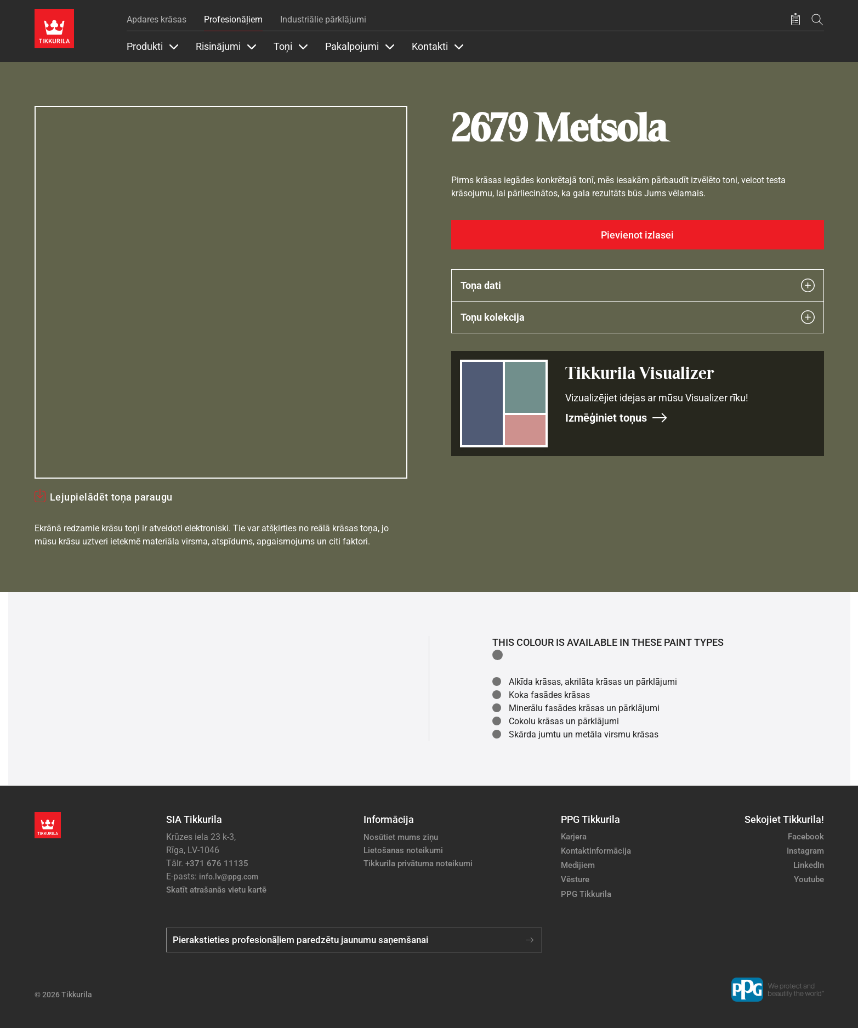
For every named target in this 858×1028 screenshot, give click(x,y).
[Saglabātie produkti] (795, 19)
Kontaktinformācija (596, 851)
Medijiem (578, 865)
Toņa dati (638, 285)
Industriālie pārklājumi (323, 19)
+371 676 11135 (216, 863)
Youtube (809, 879)
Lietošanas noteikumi (403, 850)
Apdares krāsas (156, 19)
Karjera (574, 837)
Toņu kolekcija (638, 317)
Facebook (806, 837)
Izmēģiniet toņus (616, 418)
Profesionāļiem (233, 19)
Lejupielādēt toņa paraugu (111, 497)
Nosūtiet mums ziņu (400, 837)
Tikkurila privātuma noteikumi (418, 863)
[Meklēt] (817, 19)
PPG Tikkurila (586, 894)
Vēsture (575, 879)
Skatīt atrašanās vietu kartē (216, 890)
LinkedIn (808, 865)
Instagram (805, 851)
